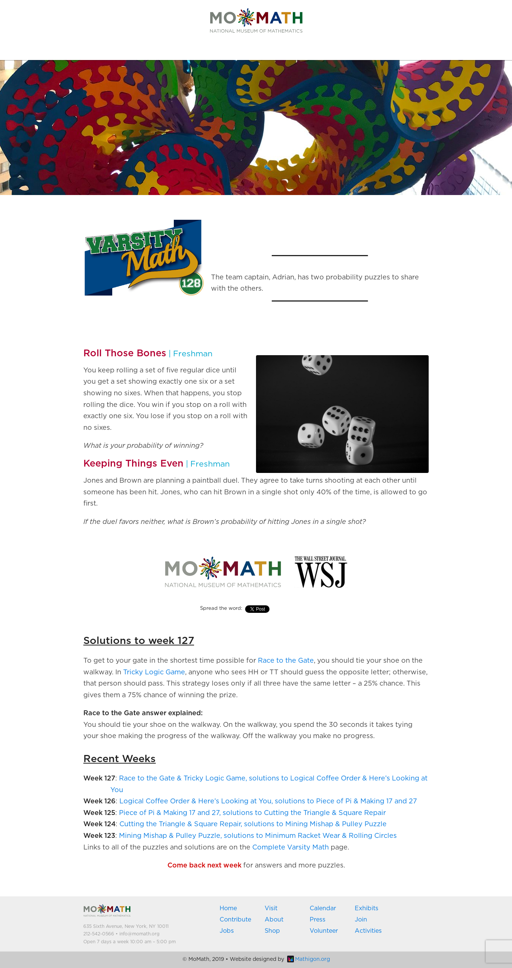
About (274, 920)
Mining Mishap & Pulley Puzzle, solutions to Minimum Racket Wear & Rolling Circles (258, 836)
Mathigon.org (308, 959)
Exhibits (366, 908)
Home (228, 908)
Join (361, 920)
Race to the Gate (286, 660)
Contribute (235, 920)
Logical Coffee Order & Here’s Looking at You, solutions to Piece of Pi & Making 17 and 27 (268, 801)
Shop (272, 931)
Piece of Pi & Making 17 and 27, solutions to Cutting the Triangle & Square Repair (252, 813)
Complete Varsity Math (290, 847)
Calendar (323, 908)
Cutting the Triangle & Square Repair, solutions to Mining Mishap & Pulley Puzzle (253, 824)
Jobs (227, 931)
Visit (271, 908)
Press (317, 920)
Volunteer (324, 931)
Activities (368, 931)
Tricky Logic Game (154, 672)
